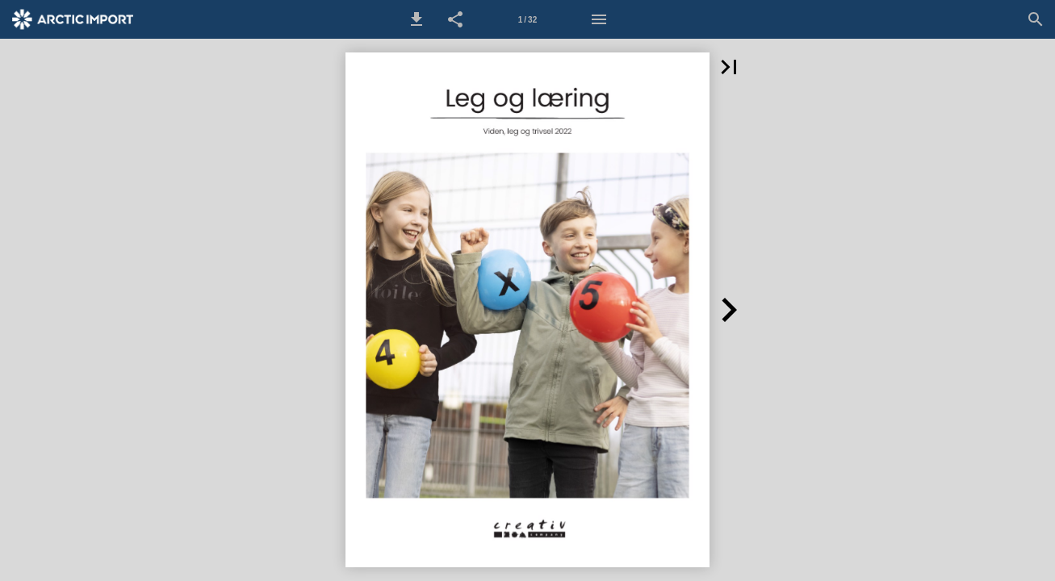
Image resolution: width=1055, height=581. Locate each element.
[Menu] (599, 19)
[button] (416, 19)
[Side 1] (527, 19)
